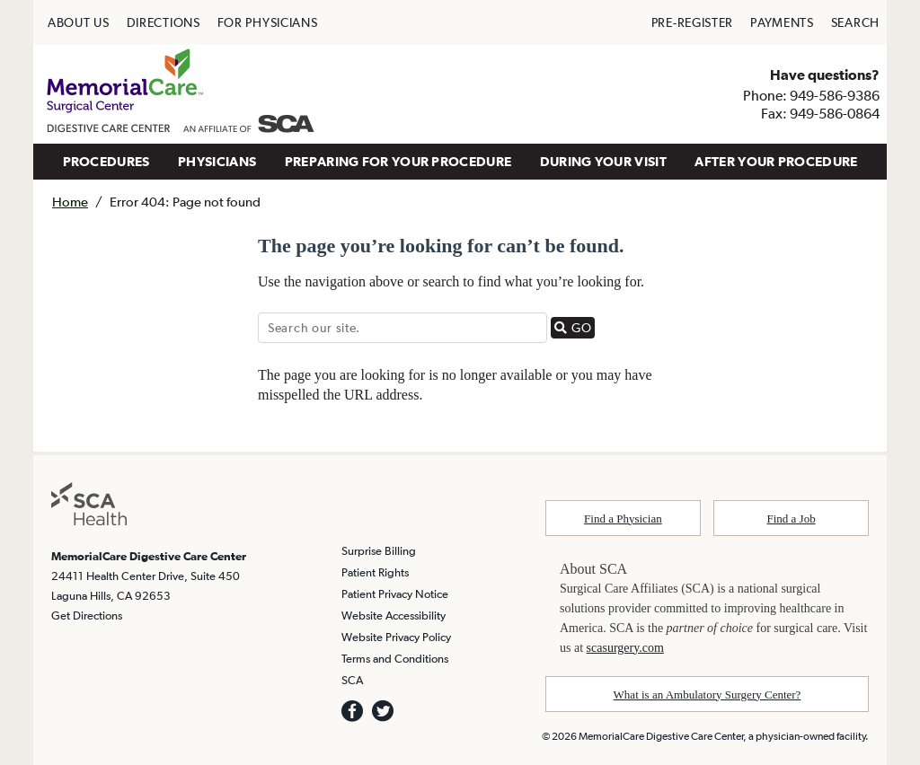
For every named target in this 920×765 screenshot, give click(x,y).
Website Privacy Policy (396, 637)
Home (70, 201)
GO (574, 327)
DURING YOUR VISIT (603, 161)
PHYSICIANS (217, 161)
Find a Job (791, 518)
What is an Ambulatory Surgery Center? (707, 694)
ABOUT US (79, 22)
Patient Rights (375, 572)
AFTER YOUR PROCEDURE (775, 161)
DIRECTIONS (163, 22)
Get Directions (86, 615)
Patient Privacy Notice (394, 594)
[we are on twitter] (383, 711)
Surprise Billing (378, 551)
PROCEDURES (106, 161)
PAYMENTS (782, 22)
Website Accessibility (393, 615)
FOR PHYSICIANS (267, 22)
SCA (352, 680)
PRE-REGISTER (692, 22)
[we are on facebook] (352, 711)
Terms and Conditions (394, 658)
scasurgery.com (625, 648)
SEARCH (855, 22)
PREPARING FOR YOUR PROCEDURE (398, 161)
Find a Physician (623, 518)
